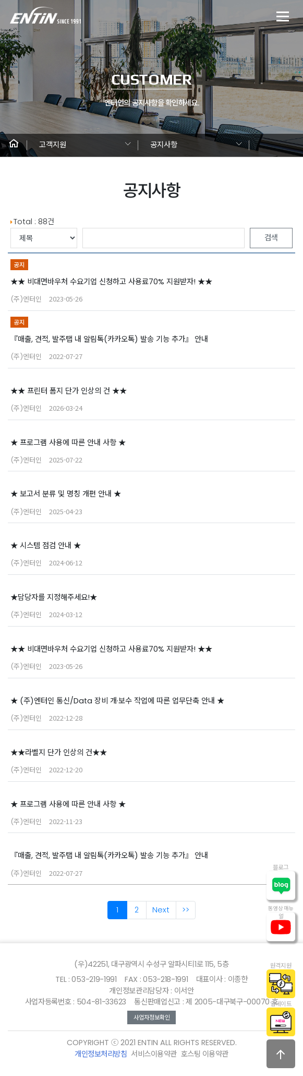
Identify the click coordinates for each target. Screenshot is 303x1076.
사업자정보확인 (152, 1017)
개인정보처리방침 (101, 1054)
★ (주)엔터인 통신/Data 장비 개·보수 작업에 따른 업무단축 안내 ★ (117, 701)
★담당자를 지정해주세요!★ (53, 597)
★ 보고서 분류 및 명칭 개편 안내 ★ (65, 494)
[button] (13, 145)
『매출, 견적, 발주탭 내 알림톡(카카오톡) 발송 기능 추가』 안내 (109, 339)
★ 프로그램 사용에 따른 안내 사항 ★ (68, 442)
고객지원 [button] (52, 145)
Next (160, 910)
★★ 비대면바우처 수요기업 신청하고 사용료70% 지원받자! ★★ (111, 281)
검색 (271, 238)
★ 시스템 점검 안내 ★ (45, 545)
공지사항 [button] (163, 145)
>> (185, 910)
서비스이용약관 (154, 1054)
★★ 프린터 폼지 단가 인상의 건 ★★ (68, 391)
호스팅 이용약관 (204, 1054)
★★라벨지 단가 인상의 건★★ (58, 752)
